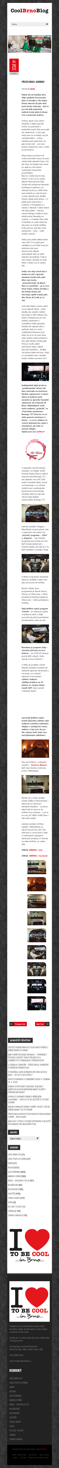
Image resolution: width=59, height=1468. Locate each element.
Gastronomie (14, 1171)
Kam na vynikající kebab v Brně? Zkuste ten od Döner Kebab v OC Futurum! (29, 1108)
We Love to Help (15, 1206)
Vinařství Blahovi (39, 765)
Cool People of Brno (17, 1158)
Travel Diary (13, 1197)
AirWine (40, 431)
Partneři (23, 1458)
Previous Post (20, 1023)
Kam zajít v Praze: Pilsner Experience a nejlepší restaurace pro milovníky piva (29, 1122)
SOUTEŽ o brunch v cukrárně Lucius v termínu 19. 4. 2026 (29, 1080)
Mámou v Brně (14, 1176)
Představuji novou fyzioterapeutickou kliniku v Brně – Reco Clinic (29, 1115)
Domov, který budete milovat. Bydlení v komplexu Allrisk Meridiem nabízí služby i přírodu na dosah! (27, 1089)
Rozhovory (13, 1189)
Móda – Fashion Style (17, 1180)
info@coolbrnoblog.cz (22, 1360)
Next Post (40, 1023)
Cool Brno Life (14, 1154)
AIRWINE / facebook (38, 855)
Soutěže (11, 1193)
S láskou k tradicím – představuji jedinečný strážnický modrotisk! (28, 1066)
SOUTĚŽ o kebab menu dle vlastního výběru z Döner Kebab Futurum (28, 1049)
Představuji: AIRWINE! (33, 82)
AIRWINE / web (35, 850)
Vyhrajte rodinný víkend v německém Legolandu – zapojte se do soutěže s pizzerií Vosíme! (28, 1099)
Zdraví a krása (14, 1215)
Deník (10, 1163)
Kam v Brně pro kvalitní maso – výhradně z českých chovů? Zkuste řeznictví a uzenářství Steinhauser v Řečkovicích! (27, 1057)
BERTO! (44, 1449)
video (10, 1202)
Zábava (32, 89)
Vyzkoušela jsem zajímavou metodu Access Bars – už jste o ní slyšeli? (27, 1073)
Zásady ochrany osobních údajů (38, 1458)
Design (11, 1167)
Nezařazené (13, 1184)
